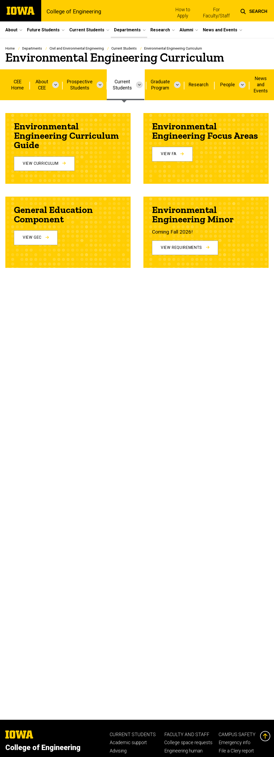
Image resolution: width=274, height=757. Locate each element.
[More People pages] (242, 84)
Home (10, 48)
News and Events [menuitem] (220, 29)
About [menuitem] (11, 29)
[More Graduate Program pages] (177, 84)
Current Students (124, 48)
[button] (254, 10)
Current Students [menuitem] (86, 29)
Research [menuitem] (160, 29)
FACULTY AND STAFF (186, 734)
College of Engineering (74, 11)
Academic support (128, 742)
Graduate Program (160, 85)
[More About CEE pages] (55, 84)
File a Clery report (236, 751)
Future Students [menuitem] (43, 29)
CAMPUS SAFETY (237, 734)
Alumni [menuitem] (186, 29)
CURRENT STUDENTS (133, 734)
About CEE (42, 85)
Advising (118, 751)
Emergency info (234, 742)
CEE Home (17, 85)
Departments (32, 48)
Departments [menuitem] (127, 29)
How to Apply (182, 12)
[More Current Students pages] (139, 84)
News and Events (261, 84)
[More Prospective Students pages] (99, 84)
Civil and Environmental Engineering (77, 48)
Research (198, 84)
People (227, 84)
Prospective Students (80, 85)
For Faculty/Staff (216, 12)
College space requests (188, 742)
